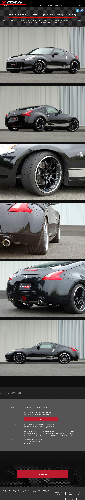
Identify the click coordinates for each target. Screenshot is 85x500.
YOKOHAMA (30, 412)
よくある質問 (26, 487)
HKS (32, 429)
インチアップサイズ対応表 (57, 487)
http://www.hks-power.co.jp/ (34, 438)
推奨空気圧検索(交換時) (12, 492)
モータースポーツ (73, 492)
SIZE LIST (43, 418)
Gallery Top (42, 471)
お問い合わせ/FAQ (18, 498)
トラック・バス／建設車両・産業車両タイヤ (51, 6)
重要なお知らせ (77, 487)
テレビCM (54, 492)
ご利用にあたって (39, 498)
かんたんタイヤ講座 (9, 487)
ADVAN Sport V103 (39, 412)
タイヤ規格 (39, 487)
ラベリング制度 (36, 492)
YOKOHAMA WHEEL (32, 423)
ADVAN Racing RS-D (44, 423)
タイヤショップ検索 (76, 6)
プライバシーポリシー (29, 498)
